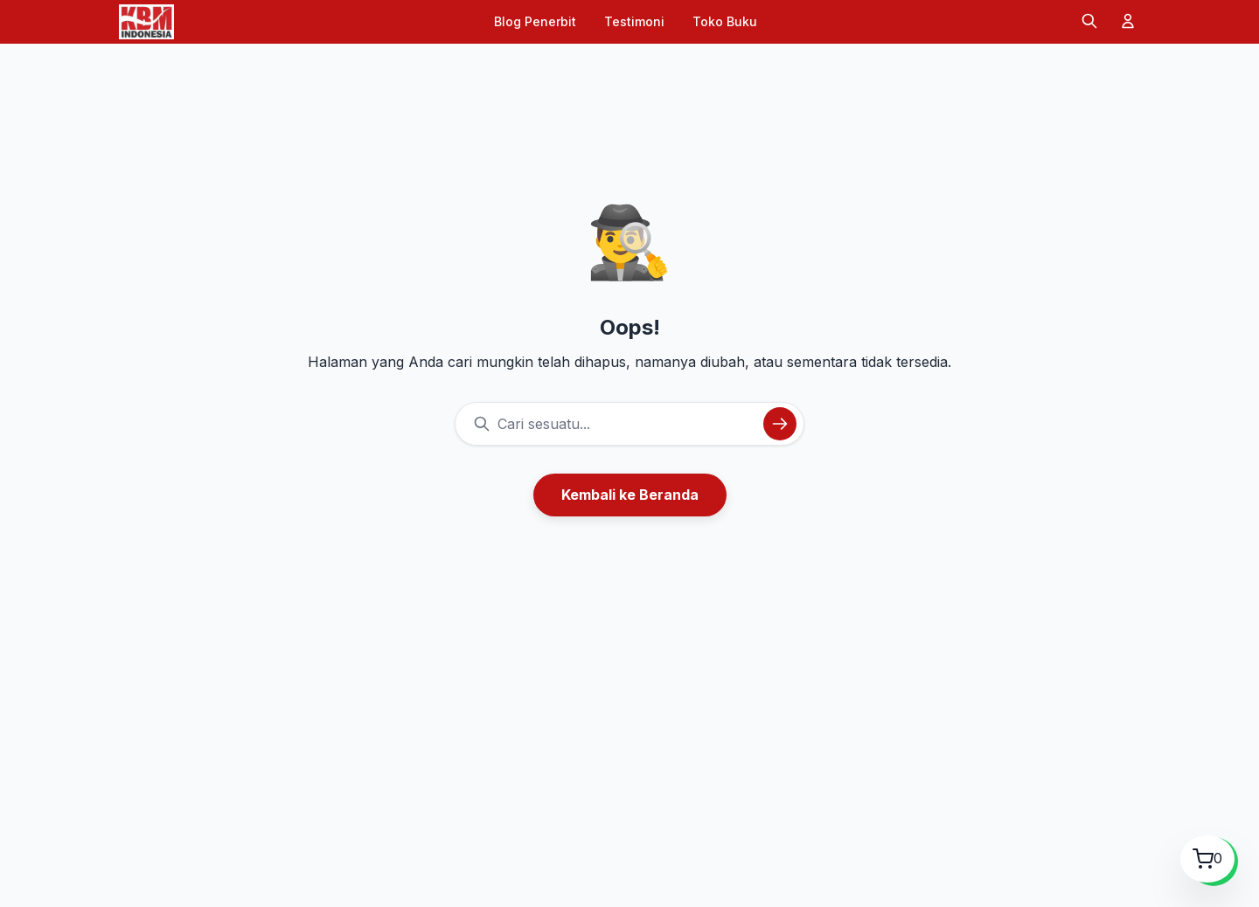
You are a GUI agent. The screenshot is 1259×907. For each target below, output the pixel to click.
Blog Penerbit (535, 21)
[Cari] (1089, 22)
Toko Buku (724, 21)
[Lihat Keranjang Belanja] (1207, 859)
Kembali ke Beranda (630, 494)
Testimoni (634, 21)
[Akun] (1128, 22)
